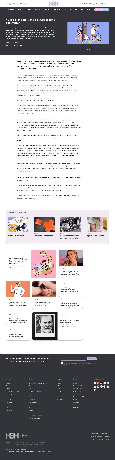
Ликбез (88, 233)
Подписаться (92, 358)
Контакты (76, 399)
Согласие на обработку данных (100, 436)
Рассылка (104, 4)
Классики (31, 413)
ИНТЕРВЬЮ (57, 9)
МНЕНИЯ (47, 9)
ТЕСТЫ (88, 9)
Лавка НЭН (76, 394)
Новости (10, 233)
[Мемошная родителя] (101, 383)
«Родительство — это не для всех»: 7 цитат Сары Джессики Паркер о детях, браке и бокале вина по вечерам (70, 272)
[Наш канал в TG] (95, 383)
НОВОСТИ (20, 9)
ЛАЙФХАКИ (38, 9)
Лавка (95, 4)
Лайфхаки (11, 252)
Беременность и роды (12, 391)
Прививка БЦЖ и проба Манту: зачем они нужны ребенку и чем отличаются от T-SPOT (17, 304)
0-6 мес (59, 383)
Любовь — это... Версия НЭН (16, 235)
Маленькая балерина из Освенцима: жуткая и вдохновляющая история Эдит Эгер (16, 336)
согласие (68, 363)
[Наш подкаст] (95, 390)
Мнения (62, 233)
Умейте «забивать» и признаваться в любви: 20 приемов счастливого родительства (17, 261)
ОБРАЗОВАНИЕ (10, 9)
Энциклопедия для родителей (38, 383)
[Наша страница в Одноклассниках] (21, 4)
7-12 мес (59, 386)
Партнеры (9, 410)
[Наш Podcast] (108, 386)
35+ (30, 388)
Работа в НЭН (77, 391)
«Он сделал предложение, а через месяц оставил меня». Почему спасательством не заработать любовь (69, 237)
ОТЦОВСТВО (73, 9)
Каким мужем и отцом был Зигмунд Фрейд (69, 321)
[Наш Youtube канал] (10, 4)
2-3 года (59, 391)
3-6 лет (59, 394)
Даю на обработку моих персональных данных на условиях (78, 364)
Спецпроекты (77, 388)
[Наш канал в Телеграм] (24, 4)
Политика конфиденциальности (100, 439)
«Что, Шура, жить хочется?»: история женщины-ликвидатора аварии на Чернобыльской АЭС (70, 289)
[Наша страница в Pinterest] (28, 4)
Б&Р (65, 9)
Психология (32, 399)
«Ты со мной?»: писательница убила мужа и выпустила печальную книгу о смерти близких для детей (17, 320)
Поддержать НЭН (78, 396)
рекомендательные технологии (42, 451)
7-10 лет (59, 396)
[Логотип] (53, 3)
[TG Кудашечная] (98, 383)
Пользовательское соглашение (100, 433)
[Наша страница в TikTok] (98, 386)
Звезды (31, 410)
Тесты (7, 407)
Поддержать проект (102, 9)
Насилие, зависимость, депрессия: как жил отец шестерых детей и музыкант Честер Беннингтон (70, 305)
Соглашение (76, 402)
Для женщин (9, 396)
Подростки (60, 399)
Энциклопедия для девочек (37, 415)
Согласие (76, 405)
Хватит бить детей (34, 418)
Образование (33, 402)
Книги (30, 407)
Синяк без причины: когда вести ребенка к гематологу (95, 236)
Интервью (63, 283)
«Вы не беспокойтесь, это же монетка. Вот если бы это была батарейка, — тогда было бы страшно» (42, 304)
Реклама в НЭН (77, 386)
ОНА (81, 9)
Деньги (31, 394)
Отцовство (63, 315)
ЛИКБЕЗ (29, 9)
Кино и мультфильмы (35, 405)
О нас (75, 383)
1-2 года (59, 388)
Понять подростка (85, 3)
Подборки (9, 402)
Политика (76, 407)
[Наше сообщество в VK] (17, 4)
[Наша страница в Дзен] (14, 4)
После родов (10, 394)
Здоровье (32, 396)
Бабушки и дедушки (35, 391)
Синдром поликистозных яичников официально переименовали (43, 236)
